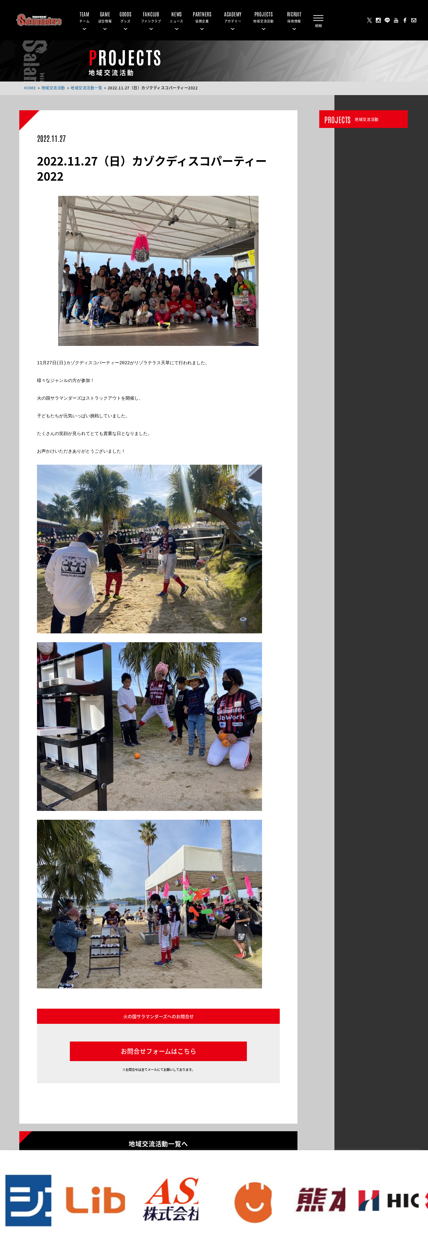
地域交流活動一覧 (86, 87)
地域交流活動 (53, 87)
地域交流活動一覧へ (158, 1143)
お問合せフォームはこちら (158, 1051)
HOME (30, 87)
